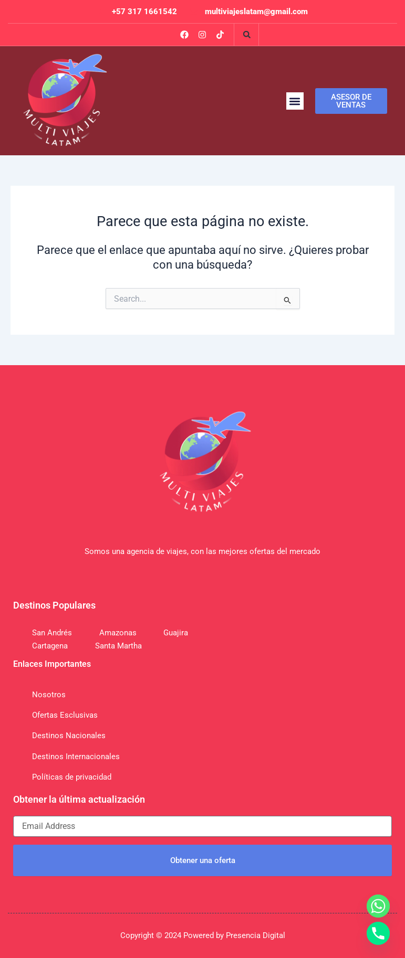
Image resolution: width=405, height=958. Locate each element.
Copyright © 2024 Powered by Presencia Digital (202, 935)
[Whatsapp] (378, 906)
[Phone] (378, 933)
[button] (246, 34)
